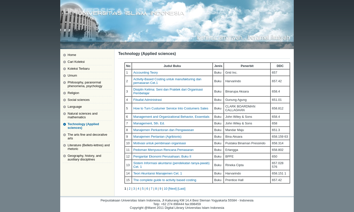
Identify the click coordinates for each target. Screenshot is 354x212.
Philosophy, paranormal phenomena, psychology (85, 84)
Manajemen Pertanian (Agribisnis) (157, 136)
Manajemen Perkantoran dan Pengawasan (163, 130)
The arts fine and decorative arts (87, 136)
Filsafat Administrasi (147, 100)
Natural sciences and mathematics (82, 115)
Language (75, 106)
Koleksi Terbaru (78, 68)
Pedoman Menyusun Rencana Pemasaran (163, 150)
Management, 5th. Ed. (149, 123)
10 (165, 188)
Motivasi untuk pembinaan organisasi (159, 143)
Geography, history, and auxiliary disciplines (84, 157)
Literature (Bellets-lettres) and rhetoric (89, 147)
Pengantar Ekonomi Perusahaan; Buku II (162, 156)
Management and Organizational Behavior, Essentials (171, 117)
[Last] (181, 188)
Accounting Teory (145, 72)
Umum (72, 75)
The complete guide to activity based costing (164, 180)
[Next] (172, 188)
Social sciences (79, 100)
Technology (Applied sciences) (83, 126)
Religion (73, 93)
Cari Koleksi (76, 62)
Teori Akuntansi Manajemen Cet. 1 (157, 173)
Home (72, 55)
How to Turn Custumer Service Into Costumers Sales (170, 108)
